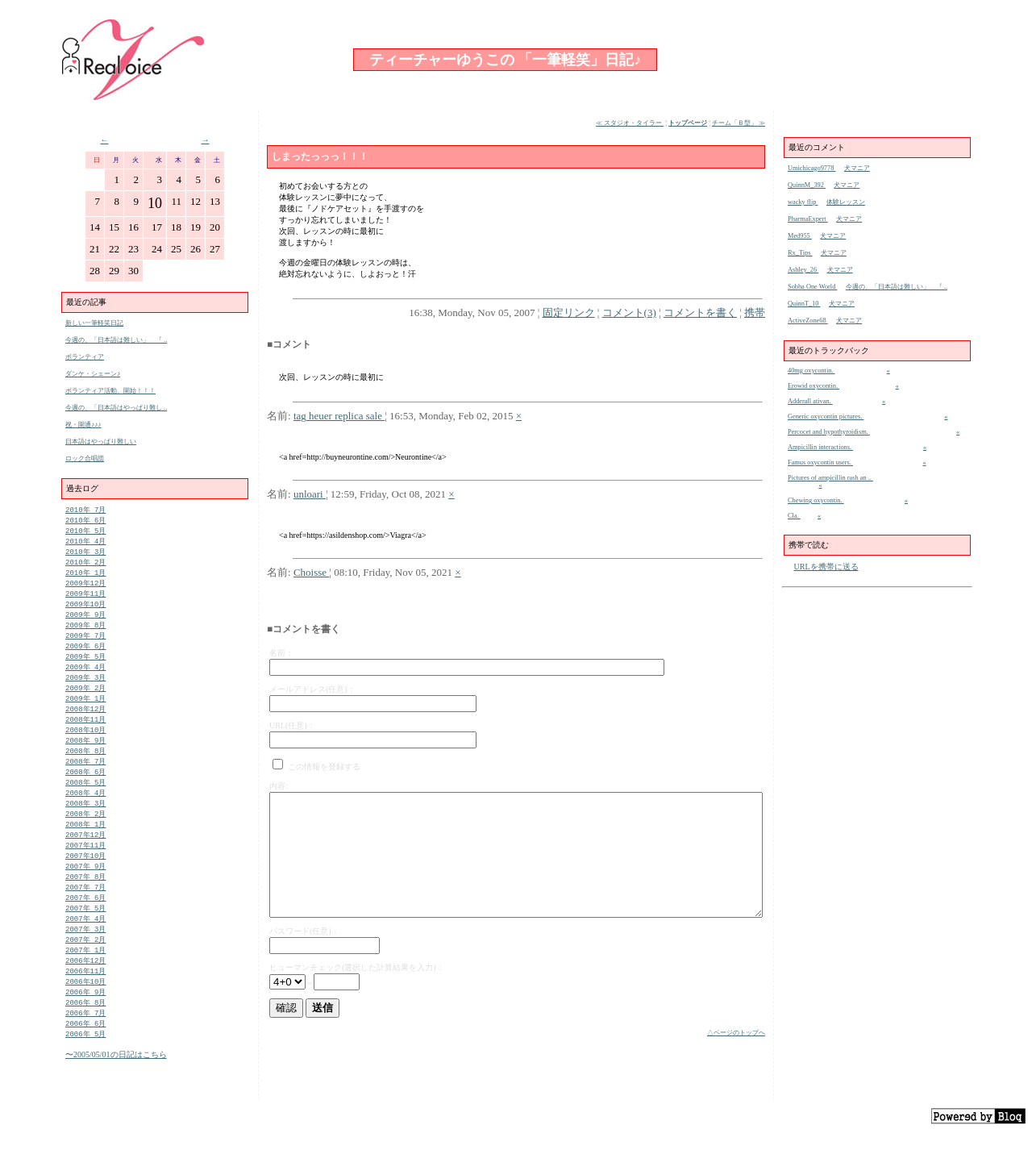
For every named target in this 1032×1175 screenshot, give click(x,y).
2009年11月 (85, 600)
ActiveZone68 (808, 320)
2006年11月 (85, 1007)
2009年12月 (85, 589)
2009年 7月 (85, 645)
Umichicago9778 (811, 168)
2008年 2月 (85, 837)
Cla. (794, 515)
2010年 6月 (85, 521)
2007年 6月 (85, 928)
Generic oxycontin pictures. (825, 416)
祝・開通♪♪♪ (83, 424)
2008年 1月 (85, 849)
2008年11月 (85, 736)
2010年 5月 (85, 532)
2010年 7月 (85, 510)
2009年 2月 (85, 702)
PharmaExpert (808, 219)
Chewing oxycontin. (816, 500)
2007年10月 (85, 882)
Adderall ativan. (810, 401)
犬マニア (857, 168)
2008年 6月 (85, 792)
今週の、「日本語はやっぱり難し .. (116, 407)
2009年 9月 (85, 623)
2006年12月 (85, 995)
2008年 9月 (85, 758)
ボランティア (84, 356)
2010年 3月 (85, 555)
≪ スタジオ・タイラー (630, 123)
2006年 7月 (85, 1052)
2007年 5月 (85, 939)
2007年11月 (85, 871)
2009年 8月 (85, 634)
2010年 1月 (85, 578)
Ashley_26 (803, 269)
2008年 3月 (85, 826)
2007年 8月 (85, 905)
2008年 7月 (85, 781)
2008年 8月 (85, 770)
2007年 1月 (85, 984)
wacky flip (803, 202)
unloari (309, 494)
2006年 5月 (85, 1074)
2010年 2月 (85, 566)
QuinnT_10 (804, 303)
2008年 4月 (85, 815)
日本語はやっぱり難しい (100, 441)
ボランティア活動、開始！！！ (110, 390)
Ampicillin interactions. (820, 447)
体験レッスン (845, 202)
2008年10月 (85, 747)
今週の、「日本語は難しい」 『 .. (116, 340)
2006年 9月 (85, 1029)
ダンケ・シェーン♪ (92, 373)
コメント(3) (629, 312)
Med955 (800, 236)
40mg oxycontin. (811, 370)
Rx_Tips (800, 252)
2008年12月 (85, 724)
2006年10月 (85, 1018)
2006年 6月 (85, 1063)
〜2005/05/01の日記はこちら (116, 1095)
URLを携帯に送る (826, 566)
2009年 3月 (85, 690)
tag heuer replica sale (339, 416)
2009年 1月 (85, 713)
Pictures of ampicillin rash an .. (830, 477)
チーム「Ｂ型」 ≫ (738, 123)
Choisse (311, 572)
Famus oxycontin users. (820, 462)
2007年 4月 (85, 950)
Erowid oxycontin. (813, 386)
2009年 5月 (85, 668)
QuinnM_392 (807, 185)
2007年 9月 (85, 894)
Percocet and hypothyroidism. (829, 431)
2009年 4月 (85, 679)
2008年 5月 (85, 803)
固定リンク (569, 312)
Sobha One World (812, 286)
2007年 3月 (85, 961)
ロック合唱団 (84, 458)
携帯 (754, 312)
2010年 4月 (85, 544)
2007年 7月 (85, 916)
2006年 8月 (85, 1040)
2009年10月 (85, 611)
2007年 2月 (85, 973)
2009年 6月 (85, 657)
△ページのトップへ (736, 1032)
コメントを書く (700, 312)
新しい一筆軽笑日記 (94, 323)
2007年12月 (85, 860)
